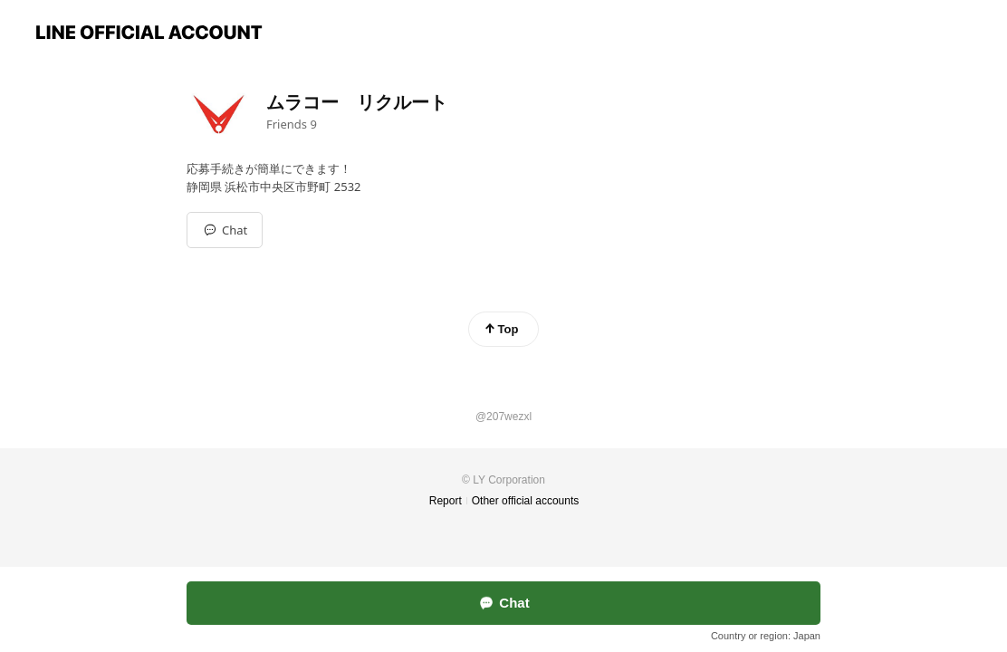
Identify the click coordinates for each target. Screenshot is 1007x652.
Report (445, 500)
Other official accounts (526, 500)
